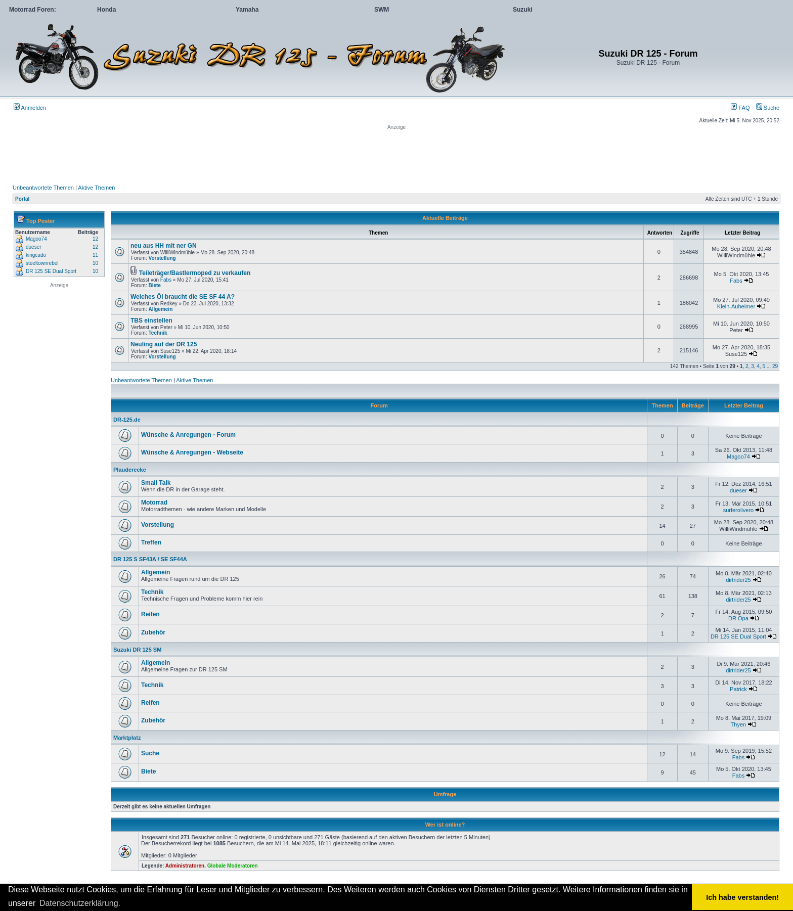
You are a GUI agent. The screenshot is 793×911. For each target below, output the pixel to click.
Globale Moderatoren (232, 866)
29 (775, 366)
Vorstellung (161, 258)
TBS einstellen (151, 320)
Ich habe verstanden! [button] (742, 897)
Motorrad (154, 502)
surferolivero (738, 510)
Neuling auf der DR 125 (163, 344)
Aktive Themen (96, 188)
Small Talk (155, 482)
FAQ (740, 108)
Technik (157, 333)
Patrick (738, 689)
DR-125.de (127, 420)
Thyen (738, 724)
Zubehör (153, 632)
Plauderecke (129, 470)
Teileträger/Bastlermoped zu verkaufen (195, 273)
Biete (154, 285)
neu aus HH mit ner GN (163, 245)
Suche (767, 108)
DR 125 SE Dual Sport (51, 271)
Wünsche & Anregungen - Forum (188, 434)
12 (95, 239)
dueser (33, 247)
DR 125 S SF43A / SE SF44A (150, 559)
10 (95, 263)
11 (95, 255)
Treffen (151, 542)
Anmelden (30, 108)
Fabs (165, 280)
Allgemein (160, 309)
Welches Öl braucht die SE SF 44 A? (182, 296)
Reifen (150, 614)
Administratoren (184, 866)
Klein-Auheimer (736, 306)
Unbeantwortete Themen (43, 188)
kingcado (36, 255)
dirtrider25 (738, 580)
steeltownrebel (42, 263)
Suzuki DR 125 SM (137, 650)
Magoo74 (36, 239)
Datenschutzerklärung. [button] (79, 903)
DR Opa (738, 618)
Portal (22, 199)
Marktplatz (127, 738)
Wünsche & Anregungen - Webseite (192, 452)
